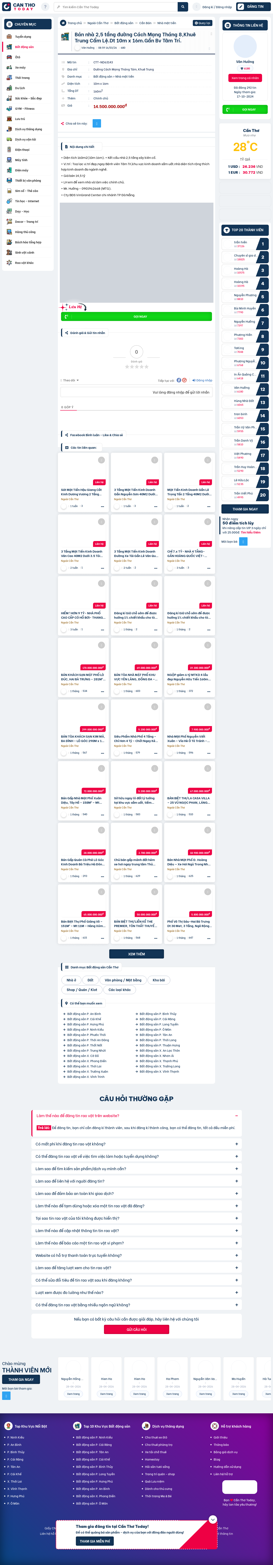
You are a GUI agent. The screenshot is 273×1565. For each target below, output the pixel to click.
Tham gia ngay (245, 508)
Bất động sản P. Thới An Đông (88, 1040)
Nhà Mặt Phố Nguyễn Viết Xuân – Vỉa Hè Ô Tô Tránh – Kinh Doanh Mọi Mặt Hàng (187, 738)
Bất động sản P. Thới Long (158, 1040)
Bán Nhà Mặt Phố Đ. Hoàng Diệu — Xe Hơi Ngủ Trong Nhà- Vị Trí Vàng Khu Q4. (189, 861)
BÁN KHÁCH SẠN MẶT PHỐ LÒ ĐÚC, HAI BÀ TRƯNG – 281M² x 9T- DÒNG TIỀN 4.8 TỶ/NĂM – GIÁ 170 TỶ (83, 676)
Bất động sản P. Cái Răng (157, 1019)
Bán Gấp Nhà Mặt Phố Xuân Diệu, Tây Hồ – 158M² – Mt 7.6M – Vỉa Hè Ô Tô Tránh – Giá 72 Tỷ (81, 800)
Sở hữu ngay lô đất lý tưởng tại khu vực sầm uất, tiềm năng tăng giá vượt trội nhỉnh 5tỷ (135, 800)
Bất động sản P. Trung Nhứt (86, 1050)
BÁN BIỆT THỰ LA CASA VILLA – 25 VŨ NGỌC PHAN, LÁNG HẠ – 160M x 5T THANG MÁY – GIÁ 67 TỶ (189, 800)
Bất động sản (124, 23)
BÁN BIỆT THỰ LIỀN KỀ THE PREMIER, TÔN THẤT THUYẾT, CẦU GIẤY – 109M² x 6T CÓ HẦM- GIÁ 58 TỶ (135, 923)
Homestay (152, 1459)
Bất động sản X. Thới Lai (84, 1066)
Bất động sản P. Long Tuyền (159, 1024)
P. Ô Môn (13, 1503)
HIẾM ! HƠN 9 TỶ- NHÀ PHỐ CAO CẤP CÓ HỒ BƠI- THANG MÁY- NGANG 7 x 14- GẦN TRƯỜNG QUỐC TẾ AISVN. (82, 615)
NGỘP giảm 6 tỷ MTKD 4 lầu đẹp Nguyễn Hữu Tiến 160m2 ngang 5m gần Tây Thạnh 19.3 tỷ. (189, 676)
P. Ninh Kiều (15, 1437)
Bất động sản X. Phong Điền (87, 1061)
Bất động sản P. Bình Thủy (158, 1013)
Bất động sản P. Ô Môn (155, 1029)
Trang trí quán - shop (160, 1474)
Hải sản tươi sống (157, 1466)
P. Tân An (13, 1466)
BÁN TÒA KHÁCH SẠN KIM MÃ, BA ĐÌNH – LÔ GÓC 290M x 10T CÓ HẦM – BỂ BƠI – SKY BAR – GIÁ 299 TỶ (83, 738)
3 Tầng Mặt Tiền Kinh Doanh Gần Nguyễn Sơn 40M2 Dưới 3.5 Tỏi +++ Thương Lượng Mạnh (134, 491)
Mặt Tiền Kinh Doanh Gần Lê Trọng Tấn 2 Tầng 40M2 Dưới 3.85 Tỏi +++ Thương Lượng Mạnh (188, 491)
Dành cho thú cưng (158, 1488)
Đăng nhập (202, 380)
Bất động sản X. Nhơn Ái (157, 1055)
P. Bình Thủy (16, 1452)
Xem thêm (136, 953)
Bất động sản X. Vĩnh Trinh (86, 1076)
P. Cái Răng (15, 1459)
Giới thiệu (220, 1437)
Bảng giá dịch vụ (225, 1452)
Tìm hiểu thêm (251, 532)
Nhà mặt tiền (166, 23)
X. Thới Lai (14, 1481)
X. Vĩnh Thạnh (17, 1488)
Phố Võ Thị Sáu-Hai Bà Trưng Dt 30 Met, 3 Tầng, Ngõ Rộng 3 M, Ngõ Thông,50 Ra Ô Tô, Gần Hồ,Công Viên (189, 923)
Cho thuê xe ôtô (156, 1437)
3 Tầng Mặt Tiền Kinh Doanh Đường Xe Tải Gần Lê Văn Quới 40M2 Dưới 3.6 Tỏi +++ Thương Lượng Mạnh (136, 553)
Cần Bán (145, 23)
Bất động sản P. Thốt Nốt (84, 1045)
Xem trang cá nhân (245, 78)
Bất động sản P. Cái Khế (84, 1019)
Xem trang (73, 1393)
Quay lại (202, 23)
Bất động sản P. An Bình (84, 1013)
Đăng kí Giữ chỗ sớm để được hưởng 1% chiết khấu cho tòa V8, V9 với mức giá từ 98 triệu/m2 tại (135, 615)
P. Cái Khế (14, 1474)
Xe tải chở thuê (155, 1452)
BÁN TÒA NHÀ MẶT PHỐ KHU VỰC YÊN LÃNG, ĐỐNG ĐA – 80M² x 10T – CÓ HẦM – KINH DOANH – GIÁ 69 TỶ (135, 676)
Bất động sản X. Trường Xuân (87, 1071)
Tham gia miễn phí (95, 1541)
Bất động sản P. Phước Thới (86, 1034)
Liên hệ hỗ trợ (223, 1474)
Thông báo (221, 1444)
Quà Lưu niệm (154, 1481)
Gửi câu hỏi (136, 1329)
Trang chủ (75, 23)
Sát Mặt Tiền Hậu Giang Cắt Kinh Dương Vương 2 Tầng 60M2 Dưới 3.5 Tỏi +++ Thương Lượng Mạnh (83, 491)
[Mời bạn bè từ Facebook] (243, 541)
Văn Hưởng (245, 61)
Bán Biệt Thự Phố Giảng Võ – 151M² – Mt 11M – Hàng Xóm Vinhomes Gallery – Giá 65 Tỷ (83, 923)
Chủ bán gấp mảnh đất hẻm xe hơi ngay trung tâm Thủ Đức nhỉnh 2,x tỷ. (134, 861)
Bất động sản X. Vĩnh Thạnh (159, 1071)
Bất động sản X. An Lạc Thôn (160, 1050)
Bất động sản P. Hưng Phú (85, 1024)
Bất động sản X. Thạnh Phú (159, 1061)
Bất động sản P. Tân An (156, 1034)
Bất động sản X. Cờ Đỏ (83, 1055)
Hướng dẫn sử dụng (227, 1466)
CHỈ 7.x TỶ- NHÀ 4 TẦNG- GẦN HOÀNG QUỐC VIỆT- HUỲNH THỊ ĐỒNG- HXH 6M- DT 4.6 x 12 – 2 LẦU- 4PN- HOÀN (188, 553)
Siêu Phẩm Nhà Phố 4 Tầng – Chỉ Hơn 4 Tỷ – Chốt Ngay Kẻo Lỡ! (135, 738)
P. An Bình (14, 1444)
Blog (217, 1459)
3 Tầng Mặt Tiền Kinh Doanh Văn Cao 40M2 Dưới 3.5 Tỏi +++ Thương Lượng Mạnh (81, 553)
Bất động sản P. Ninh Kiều (85, 1029)
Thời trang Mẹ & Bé (158, 1496)
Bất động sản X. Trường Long (160, 1066)
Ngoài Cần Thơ (98, 23)
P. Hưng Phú (15, 1496)
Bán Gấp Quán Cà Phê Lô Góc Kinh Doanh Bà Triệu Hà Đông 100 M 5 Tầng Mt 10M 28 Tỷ (82, 861)
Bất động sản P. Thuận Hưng (160, 1045)
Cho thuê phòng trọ (158, 1444)
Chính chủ (100, 98)
